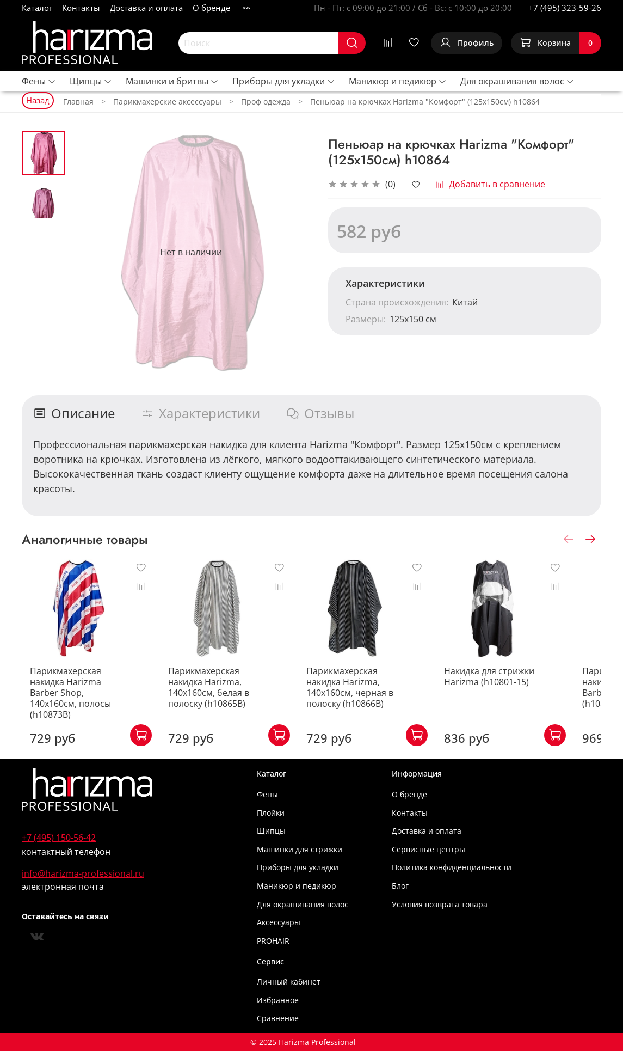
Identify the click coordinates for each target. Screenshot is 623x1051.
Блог (400, 886)
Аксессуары (278, 922)
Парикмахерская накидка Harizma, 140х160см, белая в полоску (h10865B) (225, 698)
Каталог (37, 7)
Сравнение (278, 1018)
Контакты (81, 7)
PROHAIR (273, 941)
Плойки (271, 813)
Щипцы (91, 81)
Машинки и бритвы (172, 81)
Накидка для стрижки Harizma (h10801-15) (513, 687)
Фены (39, 81)
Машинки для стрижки (299, 849)
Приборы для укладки (283, 81)
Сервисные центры (428, 849)
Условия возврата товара (440, 904)
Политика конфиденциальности (451, 867)
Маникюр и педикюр (398, 81)
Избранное (278, 1000)
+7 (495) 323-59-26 (564, 7)
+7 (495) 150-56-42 (59, 838)
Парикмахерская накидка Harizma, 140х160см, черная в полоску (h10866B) (374, 698)
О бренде (211, 7)
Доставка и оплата (146, 7)
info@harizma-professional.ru (83, 873)
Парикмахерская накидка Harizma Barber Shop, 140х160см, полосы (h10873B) (75, 698)
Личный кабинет (288, 981)
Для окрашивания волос (517, 81)
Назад (38, 100)
